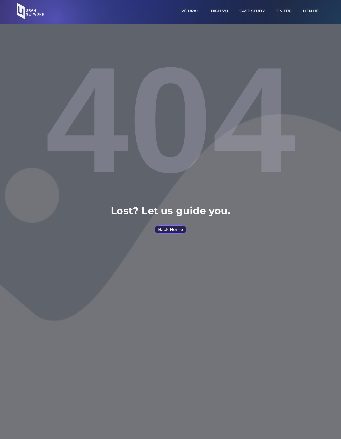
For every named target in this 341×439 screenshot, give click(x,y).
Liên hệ (311, 8)
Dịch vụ (219, 8)
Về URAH (190, 8)
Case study (252, 8)
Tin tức (284, 8)
